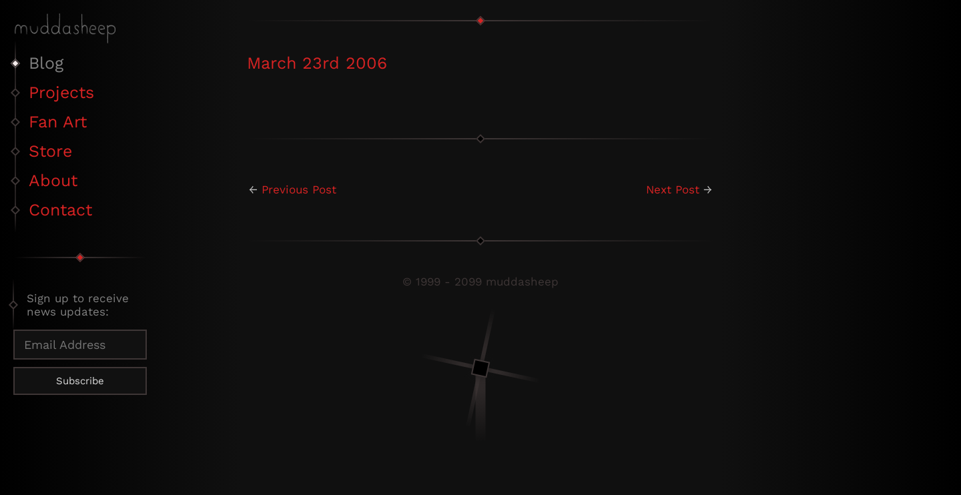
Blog (46, 63)
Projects (61, 92)
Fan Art (58, 121)
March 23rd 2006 (317, 63)
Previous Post (299, 189)
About (53, 180)
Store (50, 151)
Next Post (672, 189)
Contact (60, 209)
